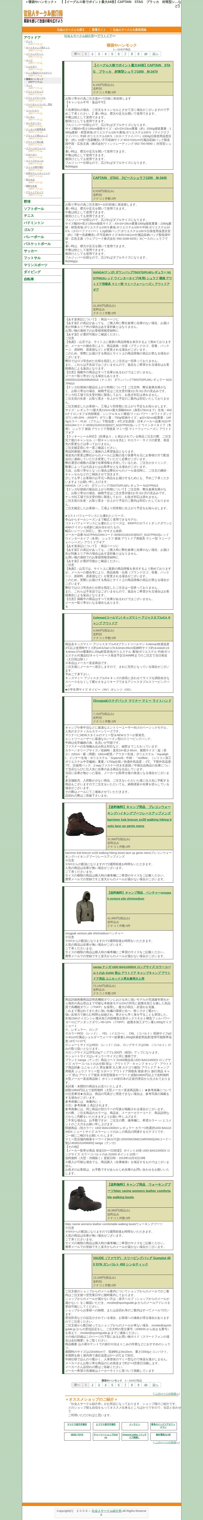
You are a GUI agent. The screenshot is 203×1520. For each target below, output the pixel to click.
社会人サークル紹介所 (79, 35)
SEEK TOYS (77, 1434)
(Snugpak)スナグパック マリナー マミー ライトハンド (132, 700)
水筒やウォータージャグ (38, 173)
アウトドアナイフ (34, 192)
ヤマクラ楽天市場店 (77, 1424)
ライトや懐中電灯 (34, 167)
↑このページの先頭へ (166, 1393)
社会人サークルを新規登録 (129, 29)
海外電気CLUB (163, 1434)
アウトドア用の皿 (34, 142)
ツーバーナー (32, 110)
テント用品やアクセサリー (39, 73)
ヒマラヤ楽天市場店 (106, 1424)
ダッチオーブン (33, 123)
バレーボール (34, 237)
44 (145, 53)
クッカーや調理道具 (36, 129)
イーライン (134, 1424)
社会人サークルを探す (71, 29)
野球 (27, 202)
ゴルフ (29, 230)
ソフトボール (34, 209)
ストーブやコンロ (34, 161)
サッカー (30, 251)
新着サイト (99, 29)
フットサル (32, 258)
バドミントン (34, 223)
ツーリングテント (34, 54)
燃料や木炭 (31, 186)
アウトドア (104, 35)
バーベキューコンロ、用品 (39, 104)
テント (29, 41)
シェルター (31, 66)
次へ (155, 53)
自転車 (29, 279)
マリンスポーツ (35, 265)
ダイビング (32, 272)
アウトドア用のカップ (37, 135)
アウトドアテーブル (36, 98)
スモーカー (31, 154)
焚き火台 (30, 179)
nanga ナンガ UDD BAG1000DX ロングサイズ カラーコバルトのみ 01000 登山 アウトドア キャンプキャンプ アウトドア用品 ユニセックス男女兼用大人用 (131, 972)
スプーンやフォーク (36, 148)
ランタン (30, 117)
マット (29, 85)
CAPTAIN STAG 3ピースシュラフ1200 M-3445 (130, 178)
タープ (29, 60)
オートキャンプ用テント (38, 47)
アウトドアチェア (34, 91)
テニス (29, 216)
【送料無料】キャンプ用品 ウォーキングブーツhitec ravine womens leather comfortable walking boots (139, 1191)
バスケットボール (37, 244)
